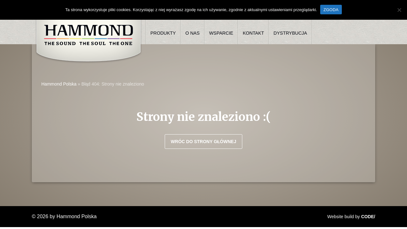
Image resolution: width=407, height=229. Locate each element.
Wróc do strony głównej (203, 141)
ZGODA (330, 9)
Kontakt (253, 33)
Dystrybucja (290, 33)
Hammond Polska (59, 84)
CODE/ (368, 216)
